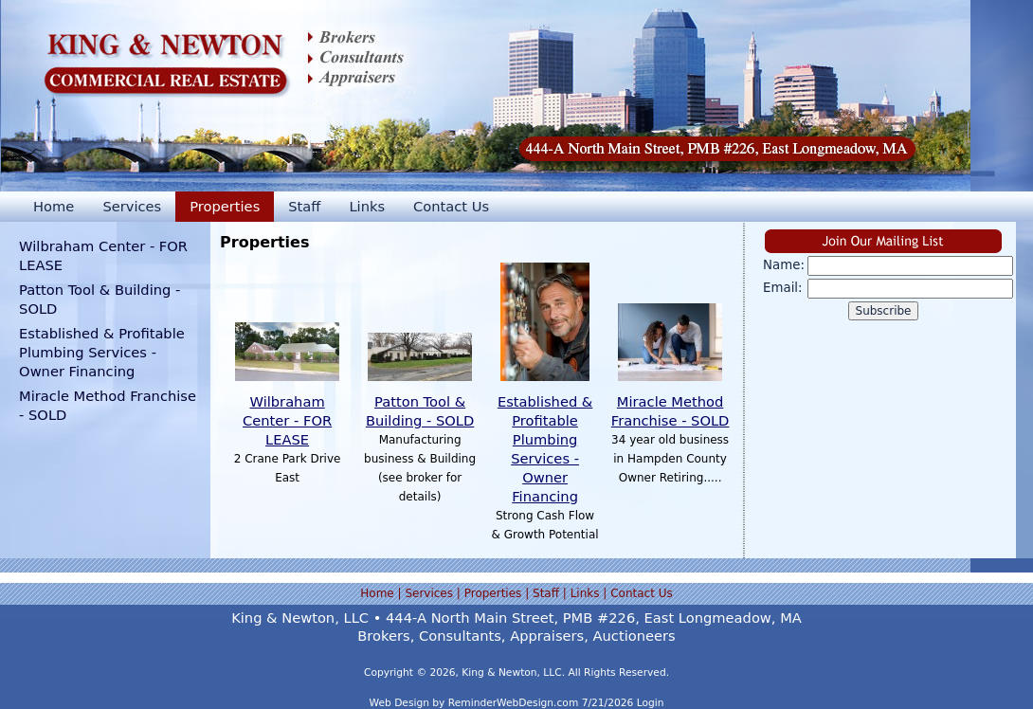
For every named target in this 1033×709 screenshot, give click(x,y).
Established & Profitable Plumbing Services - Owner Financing (102, 352)
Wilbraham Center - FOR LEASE (287, 420)
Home (53, 206)
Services (131, 206)
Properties (225, 206)
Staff (304, 206)
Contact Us (451, 206)
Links (367, 206)
